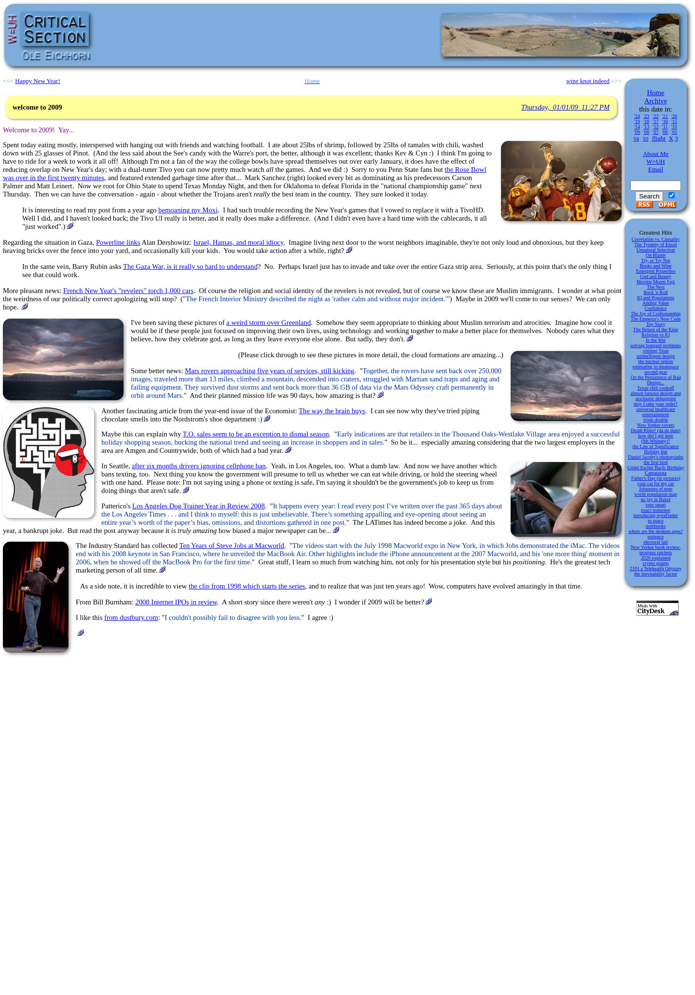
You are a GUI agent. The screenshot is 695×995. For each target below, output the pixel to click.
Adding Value (655, 303)
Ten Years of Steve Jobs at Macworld (231, 545)
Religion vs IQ (655, 334)
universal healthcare (655, 409)
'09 (637, 132)
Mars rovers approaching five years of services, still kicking (269, 371)
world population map (655, 494)
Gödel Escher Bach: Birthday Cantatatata (655, 470)
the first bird (655, 462)
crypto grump (655, 563)
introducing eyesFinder (655, 515)
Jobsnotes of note (655, 488)
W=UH (655, 161)
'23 (646, 116)
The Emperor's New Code (656, 319)
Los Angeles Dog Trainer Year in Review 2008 (198, 506)
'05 (674, 132)
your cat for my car (655, 483)
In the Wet (656, 340)
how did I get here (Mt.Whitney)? (655, 438)
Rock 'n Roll (655, 292)
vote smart (656, 504)
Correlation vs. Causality (656, 239)
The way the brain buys (332, 411)
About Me (655, 153)
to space (656, 520)
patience (656, 536)
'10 (674, 126)
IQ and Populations (655, 297)
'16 (665, 121)
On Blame (656, 255)
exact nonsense (655, 510)
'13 (646, 126)
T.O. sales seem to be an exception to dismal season (256, 434)
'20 (674, 116)
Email (655, 169)
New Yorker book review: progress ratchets (656, 550)
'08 (646, 132)
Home (656, 93)
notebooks (656, 526)
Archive (655, 101)
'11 (664, 126)
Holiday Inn (655, 451)
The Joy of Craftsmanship (656, 313)
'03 (646, 138)
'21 (665, 116)
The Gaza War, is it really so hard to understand (190, 266)
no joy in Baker (656, 499)
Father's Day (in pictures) (656, 478)
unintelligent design (656, 356)
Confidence (655, 308)
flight (659, 138)
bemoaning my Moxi (188, 210)
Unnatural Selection (656, 249)
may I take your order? (656, 403)
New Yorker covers (655, 425)
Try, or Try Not (655, 260)
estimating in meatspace (655, 366)
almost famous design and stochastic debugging (655, 396)
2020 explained (655, 558)
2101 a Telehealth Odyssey (656, 568)
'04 (636, 138)
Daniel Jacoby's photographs (655, 457)
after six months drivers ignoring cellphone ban (199, 466)
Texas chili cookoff (655, 388)
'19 (637, 121)
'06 (665, 132)
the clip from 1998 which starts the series (247, 586)
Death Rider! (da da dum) (656, 430)
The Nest (655, 287)
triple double (655, 419)
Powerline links (118, 242)
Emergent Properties (656, 271)
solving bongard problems (655, 345)
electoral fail (655, 542)
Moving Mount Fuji (656, 281)
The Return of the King (655, 329)
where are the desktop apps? (655, 531)
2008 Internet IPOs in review (176, 602)
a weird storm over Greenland (268, 322)
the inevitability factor (655, 573)
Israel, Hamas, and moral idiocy (238, 242)
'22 (656, 116)
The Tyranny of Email (655, 244)
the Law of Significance (656, 446)
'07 (656, 132)
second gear (655, 372)
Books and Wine (655, 265)
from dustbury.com (131, 617)
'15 (674, 121)
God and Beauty (655, 276)
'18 (646, 121)
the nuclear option (655, 361)
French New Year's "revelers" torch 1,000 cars (128, 290)
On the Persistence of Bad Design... (656, 380)
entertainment (655, 414)
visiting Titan (655, 350)
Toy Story (656, 324)
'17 (656, 121)
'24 (637, 116)
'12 (656, 126)
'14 (637, 126)
